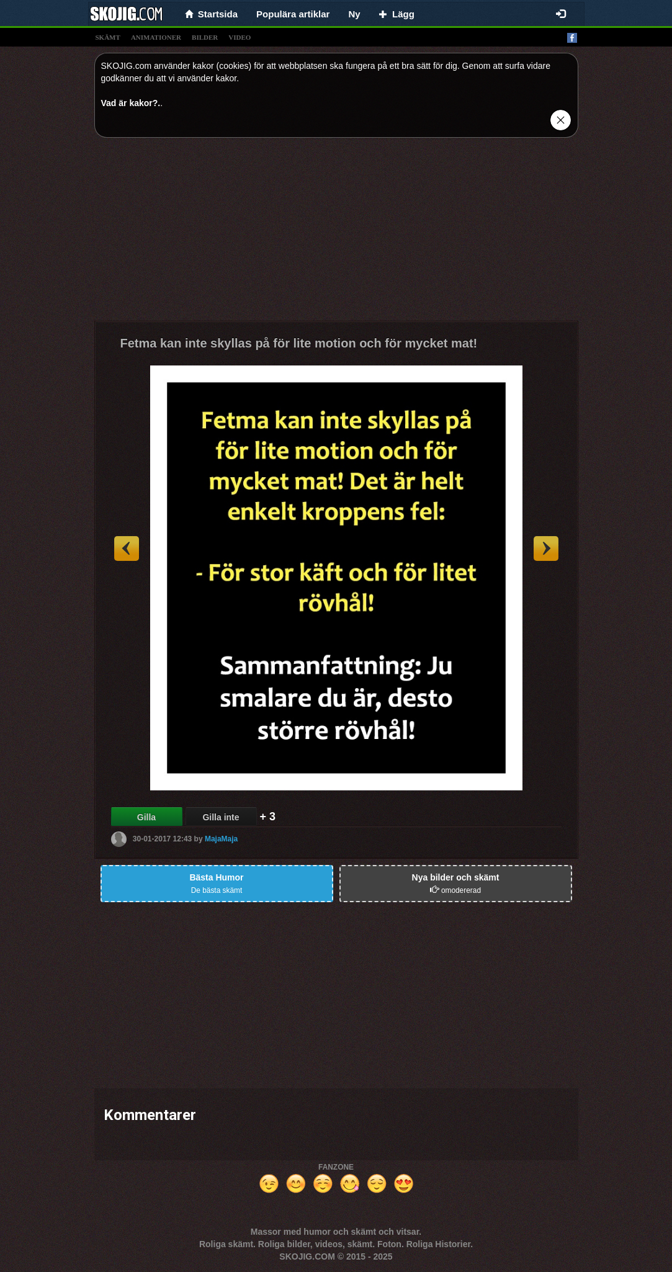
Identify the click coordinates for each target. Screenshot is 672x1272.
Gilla (146, 817)
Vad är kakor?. (131, 103)
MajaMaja (221, 838)
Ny (354, 14)
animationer (156, 37)
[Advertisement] (336, 234)
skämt (108, 37)
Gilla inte (220, 817)
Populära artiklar (292, 14)
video (239, 37)
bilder (205, 37)
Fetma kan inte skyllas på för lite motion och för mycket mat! (299, 343)
